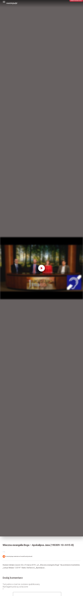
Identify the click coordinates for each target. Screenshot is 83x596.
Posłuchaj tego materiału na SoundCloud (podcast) (17, 556)
